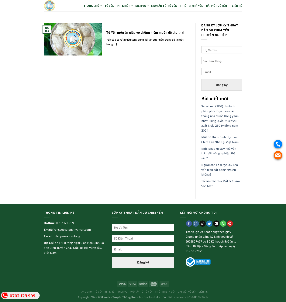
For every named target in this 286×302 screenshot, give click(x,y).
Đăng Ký (222, 84)
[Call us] (223, 223)
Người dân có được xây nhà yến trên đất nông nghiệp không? (219, 169)
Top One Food (147, 297)
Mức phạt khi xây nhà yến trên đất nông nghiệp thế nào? (218, 153)
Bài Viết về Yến (217, 6)
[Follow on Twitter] (209, 223)
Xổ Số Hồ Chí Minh (197, 297)
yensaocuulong (70, 236)
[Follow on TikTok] (202, 223)
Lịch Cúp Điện (165, 297)
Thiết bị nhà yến (191, 5)
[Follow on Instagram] (196, 223)
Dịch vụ (142, 6)
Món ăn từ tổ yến (164, 5)
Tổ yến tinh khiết (119, 6)
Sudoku (180, 297)
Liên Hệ (237, 5)
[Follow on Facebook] (189, 223)
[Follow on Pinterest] (230, 223)
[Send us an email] (216, 223)
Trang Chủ (93, 6)
